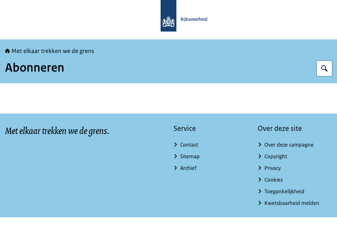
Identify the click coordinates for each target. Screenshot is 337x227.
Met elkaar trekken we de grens (49, 51)
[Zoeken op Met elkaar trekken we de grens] (324, 68)
